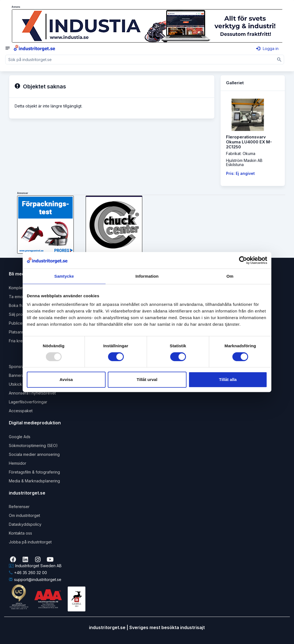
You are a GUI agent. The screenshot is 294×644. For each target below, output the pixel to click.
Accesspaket (21, 410)
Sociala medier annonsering (34, 454)
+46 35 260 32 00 (28, 572)
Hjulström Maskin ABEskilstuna (244, 162)
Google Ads (19, 436)
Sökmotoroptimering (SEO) (33, 445)
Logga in (267, 48)
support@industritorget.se (35, 579)
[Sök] (279, 59)
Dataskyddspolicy (25, 524)
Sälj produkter (22, 314)
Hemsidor (17, 463)
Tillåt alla (228, 379)
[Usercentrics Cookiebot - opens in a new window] (243, 260)
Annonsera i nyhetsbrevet (32, 393)
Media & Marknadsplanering (34, 481)
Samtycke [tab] (64, 276)
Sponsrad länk (22, 366)
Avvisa (66, 379)
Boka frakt (18, 305)
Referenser (19, 506)
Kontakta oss (20, 533)
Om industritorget (24, 515)
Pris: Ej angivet (240, 173)
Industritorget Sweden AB (35, 565)
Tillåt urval (147, 379)
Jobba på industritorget (30, 542)
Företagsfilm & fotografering (34, 472)
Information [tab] (147, 276)
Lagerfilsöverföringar (28, 401)
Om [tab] (229, 276)
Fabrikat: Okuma (240, 153)
